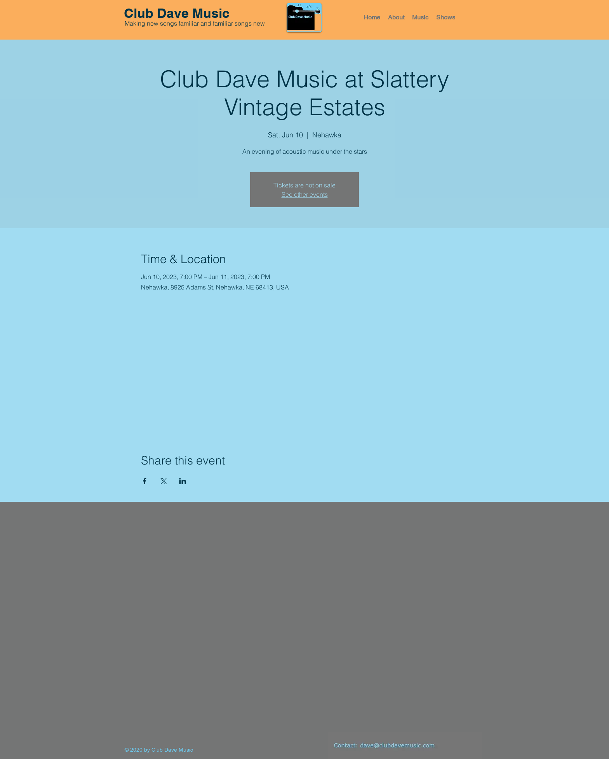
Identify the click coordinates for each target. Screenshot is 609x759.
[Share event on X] (163, 481)
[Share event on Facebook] (144, 481)
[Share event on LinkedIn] (182, 481)
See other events (305, 194)
